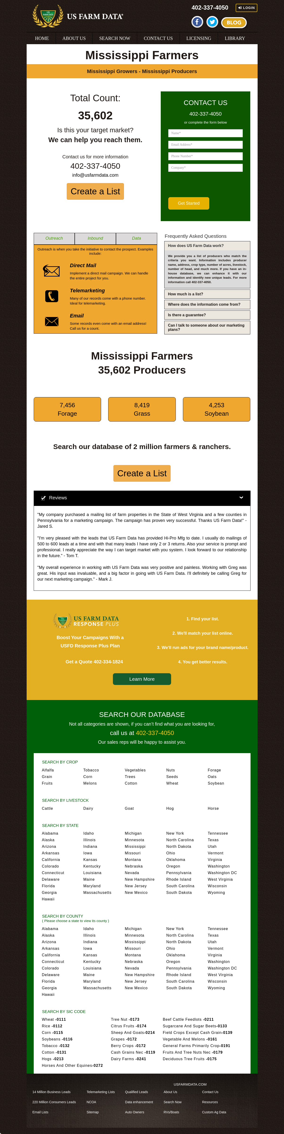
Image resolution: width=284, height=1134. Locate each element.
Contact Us (212, 1092)
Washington (219, 866)
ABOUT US (74, 38)
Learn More (142, 679)
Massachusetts (97, 893)
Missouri (133, 853)
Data (136, 238)
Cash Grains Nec (133, 1052)
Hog (170, 808)
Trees (130, 777)
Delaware (51, 879)
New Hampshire (140, 879)
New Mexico (136, 893)
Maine (89, 879)
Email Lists (42, 1112)
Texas (213, 840)
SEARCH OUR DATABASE (142, 714)
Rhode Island (178, 879)
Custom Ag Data (216, 1112)
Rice (52, 1026)
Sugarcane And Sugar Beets (195, 1026)
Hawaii (48, 899)
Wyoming (216, 893)
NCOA (93, 1102)
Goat (129, 808)
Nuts (170, 770)
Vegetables (135, 770)
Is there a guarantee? (187, 315)
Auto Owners (136, 1112)
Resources (211, 1102)
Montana (133, 860)
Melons (90, 783)
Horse (213, 808)
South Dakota (179, 893)
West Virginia (220, 879)
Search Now (174, 1102)
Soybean (216, 783)
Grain (47, 777)
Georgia (49, 893)
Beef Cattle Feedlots (188, 1019)
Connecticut (53, 873)
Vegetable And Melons (190, 1039)
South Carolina (180, 886)
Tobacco (91, 770)
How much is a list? (185, 294)
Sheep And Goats (133, 1033)
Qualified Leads (138, 1092)
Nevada (132, 873)
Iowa (87, 853)
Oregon (173, 866)
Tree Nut (125, 1019)
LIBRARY (235, 38)
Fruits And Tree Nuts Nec (193, 1052)
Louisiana (92, 873)
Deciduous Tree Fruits (190, 1059)
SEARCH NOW (114, 38)
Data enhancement (141, 1102)
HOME (42, 38)
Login (246, 8)
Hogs (53, 1059)
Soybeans (57, 1039)
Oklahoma (175, 860)
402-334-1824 (108, 661)
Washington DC (222, 873)
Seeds (172, 777)
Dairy (88, 808)
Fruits (47, 783)
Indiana (90, 847)
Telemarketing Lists (102, 1092)
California (51, 860)
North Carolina (180, 840)
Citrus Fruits (129, 1026)
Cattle (47, 808)
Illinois (89, 840)
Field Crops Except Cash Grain (197, 1033)
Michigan (133, 833)
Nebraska (134, 866)
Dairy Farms (128, 1059)
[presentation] (204, 184)
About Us (172, 1092)
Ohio (170, 853)
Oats (212, 777)
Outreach (54, 238)
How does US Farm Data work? (196, 246)
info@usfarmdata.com (95, 175)
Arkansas (51, 853)
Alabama (50, 833)
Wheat (172, 783)
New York (175, 833)
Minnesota (134, 840)
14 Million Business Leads (53, 1092)
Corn (88, 777)
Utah (212, 847)
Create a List (95, 191)
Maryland (92, 886)
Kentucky (92, 866)
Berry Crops (128, 1046)
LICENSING (198, 38)
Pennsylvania (179, 873)
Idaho (88, 833)
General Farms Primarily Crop (196, 1046)
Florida (48, 886)
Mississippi (135, 847)
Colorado (50, 866)
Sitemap (94, 1112)
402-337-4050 (210, 7)
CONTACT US (158, 38)
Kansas (90, 860)
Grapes (124, 1039)
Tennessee (218, 833)
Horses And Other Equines (72, 1066)
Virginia (215, 860)
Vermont (216, 853)
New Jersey (136, 886)
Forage (214, 770)
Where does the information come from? (204, 304)
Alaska (48, 840)
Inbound (95, 238)
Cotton (131, 783)
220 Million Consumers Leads (56, 1102)
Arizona (49, 847)
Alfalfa (48, 770)
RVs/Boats (173, 1112)
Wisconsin (217, 886)
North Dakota (178, 847)
